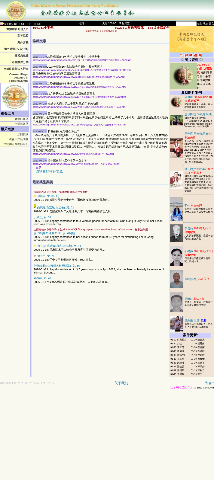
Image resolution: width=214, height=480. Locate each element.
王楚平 (201, 362)
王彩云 (201, 370)
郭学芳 (201, 366)
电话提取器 (21, 123)
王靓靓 (180, 374)
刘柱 (179, 343)
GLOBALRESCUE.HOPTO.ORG (20, 24)
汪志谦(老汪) (195, 320)
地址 (205, 23)
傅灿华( (201, 359)
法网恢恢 (22, 134)
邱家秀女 (182, 339)
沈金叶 (180, 362)
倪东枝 (201, 355)
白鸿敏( (201, 351)
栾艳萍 (201, 347)
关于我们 (121, 383)
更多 (38, 167)
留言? (209, 383)
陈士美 (180, 366)
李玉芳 (180, 347)
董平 (200, 374)
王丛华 (180, 359)
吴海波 (194, 298)
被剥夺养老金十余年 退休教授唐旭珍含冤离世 (205, 80)
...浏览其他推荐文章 (48, 171)
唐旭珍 (180, 351)
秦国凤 (180, 370)
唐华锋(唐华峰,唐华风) (198, 114)
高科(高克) (197, 279)
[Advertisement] (40, 437)
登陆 (82, 23)
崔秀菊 (201, 343)
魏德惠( (201, 339)
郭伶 (193, 205)
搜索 (199, 23)
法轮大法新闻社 (18, 139)
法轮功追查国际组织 (15, 144)
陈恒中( (181, 355)
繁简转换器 (21, 119)
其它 (211, 23)
